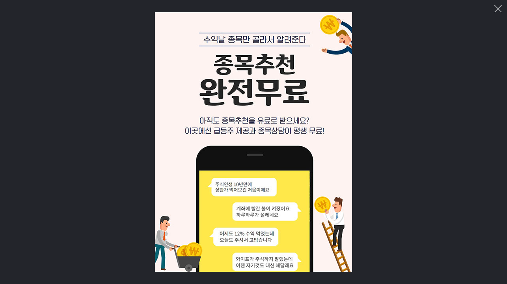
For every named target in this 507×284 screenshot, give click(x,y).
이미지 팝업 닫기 (498, 9)
